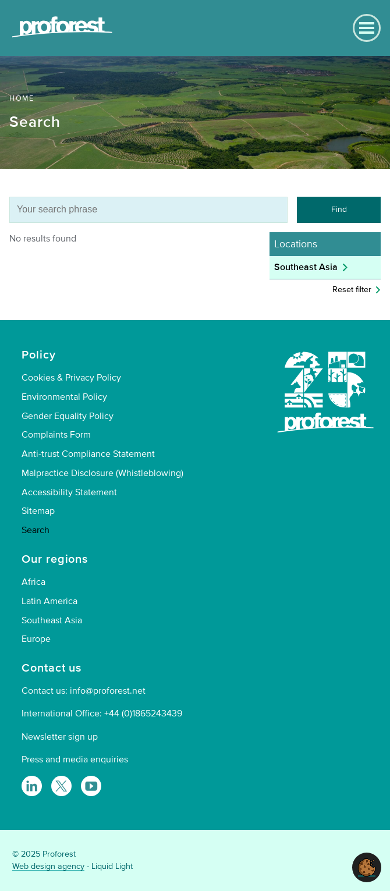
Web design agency (48, 866)
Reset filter (351, 289)
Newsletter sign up (60, 737)
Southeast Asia (306, 267)
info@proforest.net (108, 691)
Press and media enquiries (75, 759)
